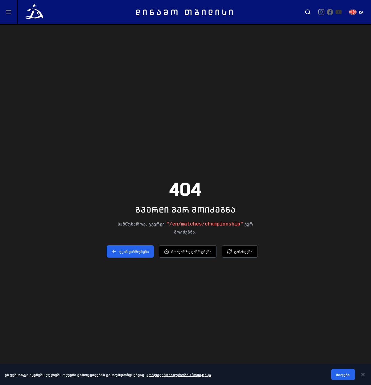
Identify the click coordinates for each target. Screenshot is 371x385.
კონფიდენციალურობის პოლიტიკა (178, 374)
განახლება (240, 251)
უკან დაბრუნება (130, 251)
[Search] (307, 12)
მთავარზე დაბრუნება (188, 251)
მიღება (343, 374)
